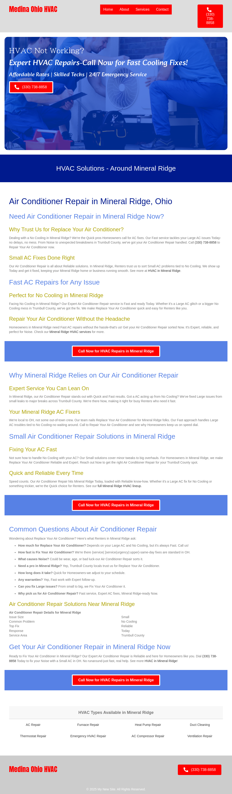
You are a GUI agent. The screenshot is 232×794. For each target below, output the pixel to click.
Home (108, 9)
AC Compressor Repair (148, 736)
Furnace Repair (88, 725)
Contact (162, 9)
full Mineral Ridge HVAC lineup (119, 486)
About (124, 9)
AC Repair (33, 725)
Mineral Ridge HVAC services (70, 332)
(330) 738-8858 (206, 242)
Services (142, 9)
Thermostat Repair (33, 736)
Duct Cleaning (200, 725)
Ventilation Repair (199, 736)
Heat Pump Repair (148, 725)
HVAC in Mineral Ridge (164, 271)
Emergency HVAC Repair (88, 736)
